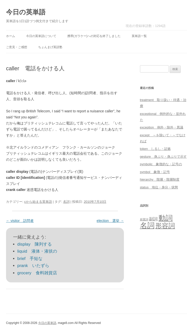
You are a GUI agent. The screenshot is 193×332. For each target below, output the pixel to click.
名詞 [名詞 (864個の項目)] (147, 225)
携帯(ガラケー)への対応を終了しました (94, 36)
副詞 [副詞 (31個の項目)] (153, 218)
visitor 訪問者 (20, 221)
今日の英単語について (41, 36)
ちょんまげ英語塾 (50, 47)
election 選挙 (110, 221)
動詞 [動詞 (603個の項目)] (166, 218)
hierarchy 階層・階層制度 (159, 179)
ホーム (10, 36)
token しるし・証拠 (155, 149)
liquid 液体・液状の (37, 251)
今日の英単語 (25, 12)
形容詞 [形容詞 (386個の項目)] (165, 225)
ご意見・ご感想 (16, 47)
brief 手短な (30, 258)
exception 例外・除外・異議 (161, 127)
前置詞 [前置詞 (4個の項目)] (144, 219)
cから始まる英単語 (38, 202)
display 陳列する (34, 244)
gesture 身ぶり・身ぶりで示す (163, 156)
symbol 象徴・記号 (155, 172)
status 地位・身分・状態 (159, 187)
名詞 (66, 202)
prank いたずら (33, 265)
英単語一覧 (139, 36)
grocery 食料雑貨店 (37, 273)
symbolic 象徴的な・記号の (161, 164)
